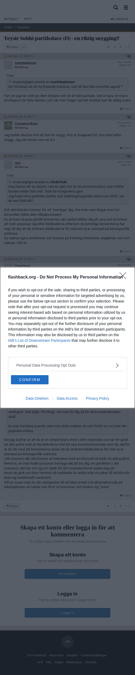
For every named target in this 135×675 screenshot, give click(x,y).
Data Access (67, 398)
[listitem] (67, 365)
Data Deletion (37, 398)
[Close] (124, 277)
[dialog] (67, 337)
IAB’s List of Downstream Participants (39, 340)
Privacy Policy (97, 398)
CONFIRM (29, 380)
